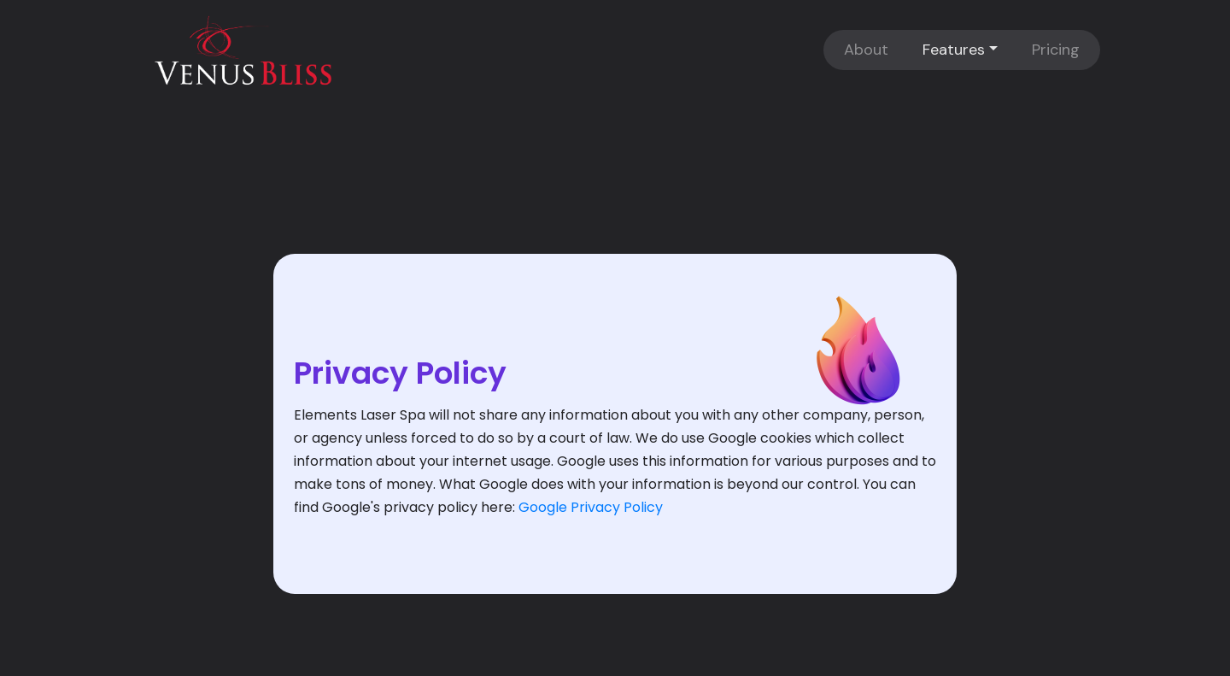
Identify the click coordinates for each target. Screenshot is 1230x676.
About (866, 49)
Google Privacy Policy (590, 507)
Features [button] (953, 49)
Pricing (1056, 49)
